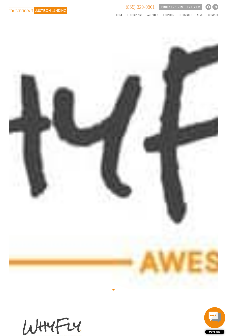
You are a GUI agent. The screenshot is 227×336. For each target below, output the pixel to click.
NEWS (200, 15)
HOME (119, 15)
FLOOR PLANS (134, 15)
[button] (214, 320)
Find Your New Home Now (180, 7)
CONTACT (213, 15)
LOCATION (168, 15)
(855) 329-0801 (140, 7)
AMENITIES (152, 15)
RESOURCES (185, 15)
